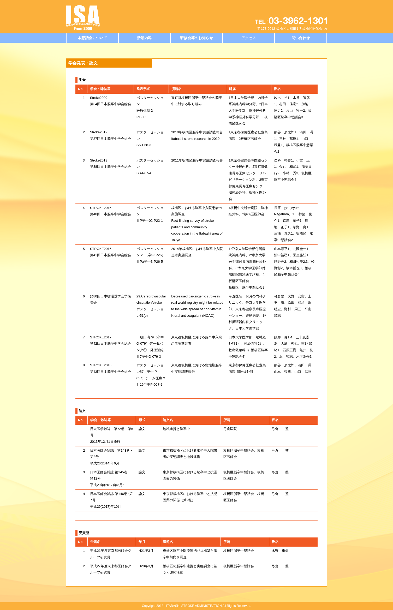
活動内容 (144, 38)
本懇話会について (92, 38)
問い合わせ (300, 38)
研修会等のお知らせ (196, 38)
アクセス (248, 38)
